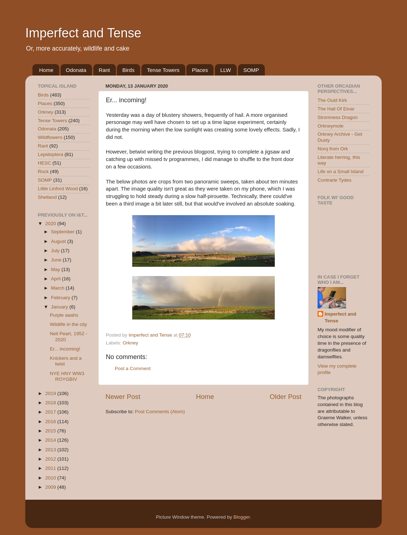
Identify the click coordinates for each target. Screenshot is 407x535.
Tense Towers (163, 70)
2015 (51, 430)
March (58, 288)
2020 (51, 223)
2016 (51, 421)
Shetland (47, 197)
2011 (51, 468)
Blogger (241, 517)
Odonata (76, 70)
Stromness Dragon (338, 117)
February (61, 297)
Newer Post (122, 396)
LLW (225, 70)
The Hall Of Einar (336, 108)
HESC (44, 163)
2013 (51, 449)
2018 (51, 402)
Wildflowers (50, 137)
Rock (43, 171)
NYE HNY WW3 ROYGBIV (67, 376)
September (63, 231)
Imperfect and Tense (83, 33)
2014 (51, 440)
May (56, 269)
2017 (51, 412)
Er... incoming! (65, 349)
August (59, 241)
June (57, 260)
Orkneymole (331, 126)
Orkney (130, 343)
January (60, 307)
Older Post (286, 396)
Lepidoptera (50, 154)
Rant (104, 70)
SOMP (251, 70)
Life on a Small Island (341, 171)
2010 (51, 478)
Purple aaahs (64, 315)
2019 (51, 393)
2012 (51, 459)
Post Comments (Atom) (160, 411)
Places (200, 70)
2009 (51, 487)
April (56, 278)
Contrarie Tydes (334, 180)
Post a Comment (133, 368)
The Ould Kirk (332, 100)
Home (46, 70)
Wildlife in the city (68, 324)
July (56, 250)
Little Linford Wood (58, 188)
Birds (128, 70)
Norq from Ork (333, 148)
